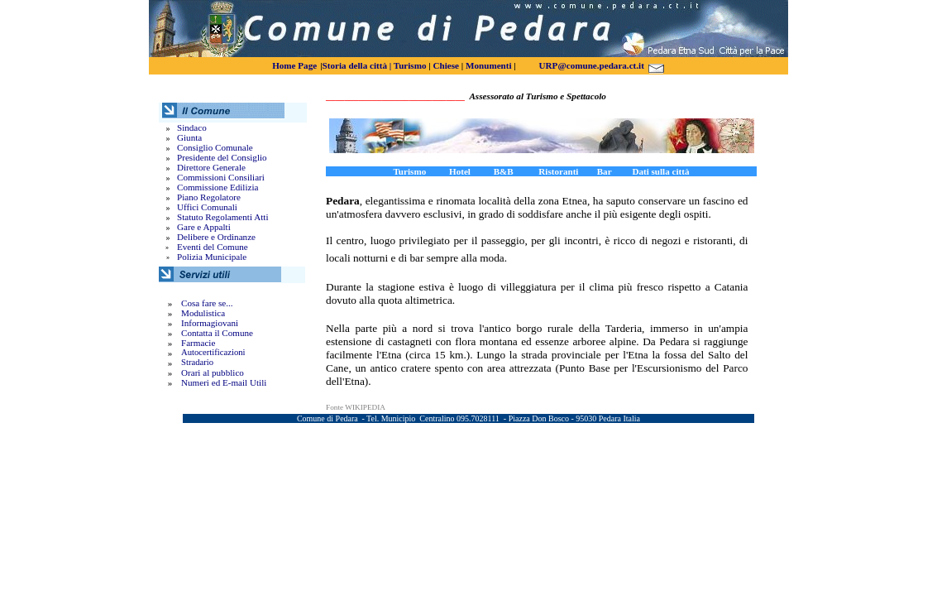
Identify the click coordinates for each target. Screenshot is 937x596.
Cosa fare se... (207, 303)
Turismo (410, 65)
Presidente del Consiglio (222, 157)
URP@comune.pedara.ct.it (591, 65)
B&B (516, 171)
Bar (612, 171)
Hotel (460, 171)
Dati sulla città (660, 171)
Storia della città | (357, 65)
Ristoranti (558, 171)
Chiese (446, 65)
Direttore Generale (211, 167)
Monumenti (489, 65)
